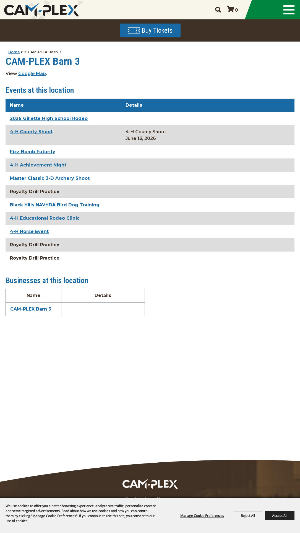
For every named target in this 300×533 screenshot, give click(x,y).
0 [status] (236, 10)
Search (218, 10)
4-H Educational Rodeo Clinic (45, 218)
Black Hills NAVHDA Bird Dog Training (55, 204)
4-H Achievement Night (38, 165)
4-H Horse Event (29, 231)
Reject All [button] (248, 515)
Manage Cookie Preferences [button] (202, 515)
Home (14, 52)
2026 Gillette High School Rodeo (49, 118)
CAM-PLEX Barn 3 (30, 309)
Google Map (32, 73)
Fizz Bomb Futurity (32, 151)
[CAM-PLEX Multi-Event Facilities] (41, 9)
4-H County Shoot (31, 131)
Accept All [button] (279, 515)
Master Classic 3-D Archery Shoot (50, 178)
